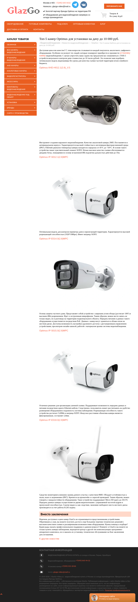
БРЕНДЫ (10, 108)
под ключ (62, 24)
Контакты (38, 29)
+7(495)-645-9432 (63, 3)
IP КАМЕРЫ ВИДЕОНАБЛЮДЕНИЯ (16, 58)
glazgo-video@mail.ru (61, 6)
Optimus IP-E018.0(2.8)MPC (53, 420)
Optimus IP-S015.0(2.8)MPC (53, 330)
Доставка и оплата (17, 29)
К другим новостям (49, 538)
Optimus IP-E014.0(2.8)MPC (53, 238)
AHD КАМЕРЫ (13, 65)
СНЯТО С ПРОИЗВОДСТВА (17, 113)
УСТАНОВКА (12, 102)
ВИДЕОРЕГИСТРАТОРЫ (16, 76)
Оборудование (15, 24)
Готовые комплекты (40, 24)
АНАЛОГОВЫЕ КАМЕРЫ (17, 71)
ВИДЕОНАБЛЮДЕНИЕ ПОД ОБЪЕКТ (18, 95)
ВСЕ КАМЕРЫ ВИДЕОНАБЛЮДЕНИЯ (16, 51)
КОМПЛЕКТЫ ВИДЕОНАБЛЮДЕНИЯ (16, 88)
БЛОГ (102, 24)
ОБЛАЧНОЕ (11, 44)
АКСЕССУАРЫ (12, 81)
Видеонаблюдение (50, 43)
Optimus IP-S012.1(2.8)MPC (53, 157)
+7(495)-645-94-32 (83, 561)
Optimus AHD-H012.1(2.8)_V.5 (54, 67)
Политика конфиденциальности (117, 590)
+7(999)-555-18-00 (69, 566)
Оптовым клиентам (84, 24)
